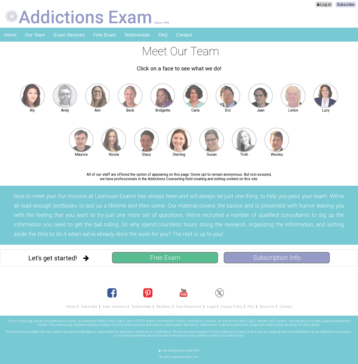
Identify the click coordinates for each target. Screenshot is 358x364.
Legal (211, 306)
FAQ (163, 34)
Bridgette (162, 110)
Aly (32, 110)
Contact (184, 34)
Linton (293, 110)
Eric (228, 110)
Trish (244, 154)
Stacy (146, 154)
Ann (98, 110)
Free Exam (104, 34)
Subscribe (345, 4)
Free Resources (189, 306)
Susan (212, 154)
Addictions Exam (85, 16)
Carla (195, 110)
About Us (267, 306)
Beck (130, 110)
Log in (324, 4)
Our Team (35, 34)
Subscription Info (277, 257)
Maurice (81, 154)
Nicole (114, 154)
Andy (65, 110)
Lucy (326, 110)
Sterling (179, 154)
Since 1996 (162, 22)
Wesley (277, 154)
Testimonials (137, 34)
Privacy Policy (231, 306)
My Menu (163, 306)
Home (10, 34)
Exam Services (69, 34)
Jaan (260, 110)
